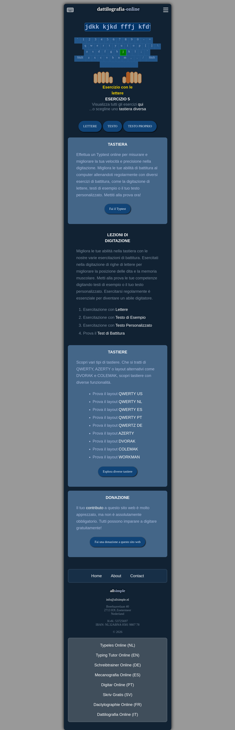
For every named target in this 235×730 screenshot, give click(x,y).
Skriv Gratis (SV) (117, 694)
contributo (94, 508)
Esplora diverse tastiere (117, 471)
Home (96, 576)
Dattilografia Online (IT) (117, 714)
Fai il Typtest (117, 208)
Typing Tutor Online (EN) (117, 655)
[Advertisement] (30, 107)
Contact (137, 576)
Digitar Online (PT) (117, 685)
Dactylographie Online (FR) (118, 704)
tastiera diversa (132, 109)
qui (140, 104)
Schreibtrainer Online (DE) (117, 665)
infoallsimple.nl (117, 599)
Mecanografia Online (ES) (117, 675)
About (116, 576)
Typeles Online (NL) (117, 645)
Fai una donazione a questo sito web (118, 542)
